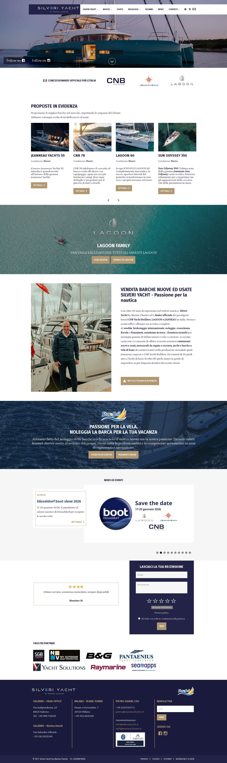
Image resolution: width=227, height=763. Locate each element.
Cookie (156, 759)
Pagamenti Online (127, 455)
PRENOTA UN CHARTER (101, 455)
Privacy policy (162, 613)
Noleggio (134, 9)
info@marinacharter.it (128, 728)
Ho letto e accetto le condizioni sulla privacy (163, 619)
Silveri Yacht (90, 9)
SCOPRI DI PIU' (113, 47)
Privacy (144, 759)
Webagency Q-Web (185, 759)
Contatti (174, 9)
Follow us (16, 60)
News (161, 9)
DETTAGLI (60, 185)
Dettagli (114, 522)
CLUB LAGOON (100, 260)
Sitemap (168, 759)
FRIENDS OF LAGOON (123, 260)
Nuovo (107, 9)
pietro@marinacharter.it (130, 711)
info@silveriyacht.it (127, 724)
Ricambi (149, 9)
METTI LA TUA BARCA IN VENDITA (140, 381)
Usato (120, 9)
